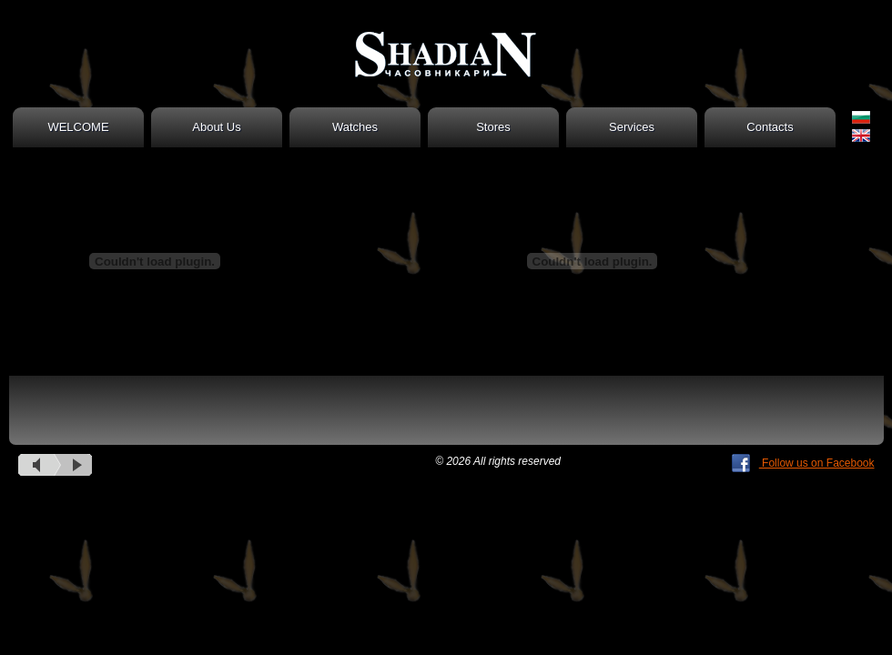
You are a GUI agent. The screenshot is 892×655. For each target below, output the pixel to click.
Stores (493, 127)
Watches (355, 127)
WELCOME (77, 127)
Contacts (769, 127)
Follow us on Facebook (803, 463)
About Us (216, 127)
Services (631, 127)
